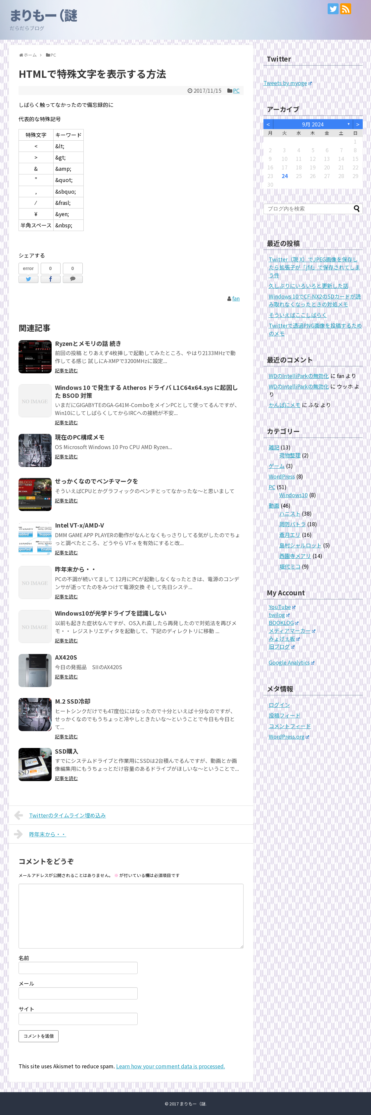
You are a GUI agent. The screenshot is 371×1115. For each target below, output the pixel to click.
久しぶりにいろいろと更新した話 (308, 286)
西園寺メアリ (295, 556)
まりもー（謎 (43, 14)
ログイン (279, 705)
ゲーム (277, 466)
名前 (24, 958)
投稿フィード (285, 715)
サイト (26, 1009)
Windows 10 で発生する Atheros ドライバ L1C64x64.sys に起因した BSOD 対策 (146, 391)
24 (285, 176)
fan (236, 298)
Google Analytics (292, 662)
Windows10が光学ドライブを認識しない (110, 613)
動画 (274, 505)
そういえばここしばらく (298, 315)
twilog (279, 615)
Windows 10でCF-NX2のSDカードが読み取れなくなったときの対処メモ (315, 300)
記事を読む (66, 370)
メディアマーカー (292, 630)
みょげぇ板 (284, 638)
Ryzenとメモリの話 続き (88, 343)
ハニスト (290, 513)
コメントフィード (290, 726)
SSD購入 (66, 751)
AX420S (66, 657)
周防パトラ (292, 524)
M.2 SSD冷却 (72, 701)
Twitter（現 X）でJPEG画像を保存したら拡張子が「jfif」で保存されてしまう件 (314, 267)
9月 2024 (313, 124)
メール (26, 983)
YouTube (282, 607)
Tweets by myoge (287, 83)
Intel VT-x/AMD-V (79, 525)
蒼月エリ (290, 534)
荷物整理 (290, 455)
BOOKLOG (284, 623)
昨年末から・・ (76, 569)
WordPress (282, 476)
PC (236, 90)
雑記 (274, 447)
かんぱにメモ (285, 405)
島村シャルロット (300, 545)
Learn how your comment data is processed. (170, 1066)
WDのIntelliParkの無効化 (299, 376)
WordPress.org (289, 736)
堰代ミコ (290, 566)
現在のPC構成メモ (80, 437)
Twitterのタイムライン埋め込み (60, 815)
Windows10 (293, 495)
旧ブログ (282, 646)
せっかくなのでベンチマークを (96, 481)
